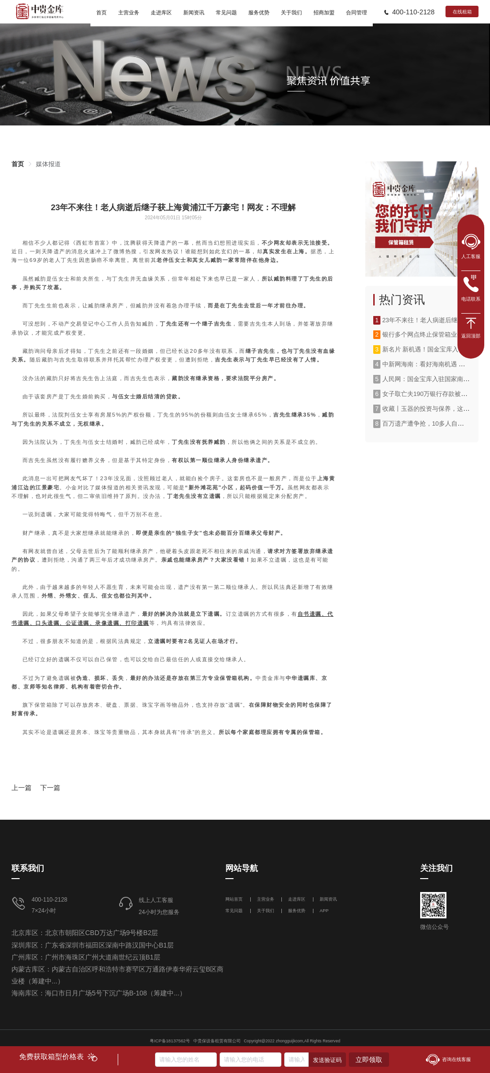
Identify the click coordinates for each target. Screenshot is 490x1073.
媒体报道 (48, 164)
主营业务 (265, 899)
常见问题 (234, 910)
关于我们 (265, 910)
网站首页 (234, 899)
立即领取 (369, 1059)
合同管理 (356, 12)
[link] (17, 164)
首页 (17, 164)
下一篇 (50, 787)
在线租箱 (462, 11)
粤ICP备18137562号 (170, 1041)
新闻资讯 (328, 899)
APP (324, 910)
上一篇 (21, 787)
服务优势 (296, 910)
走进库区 (297, 899)
